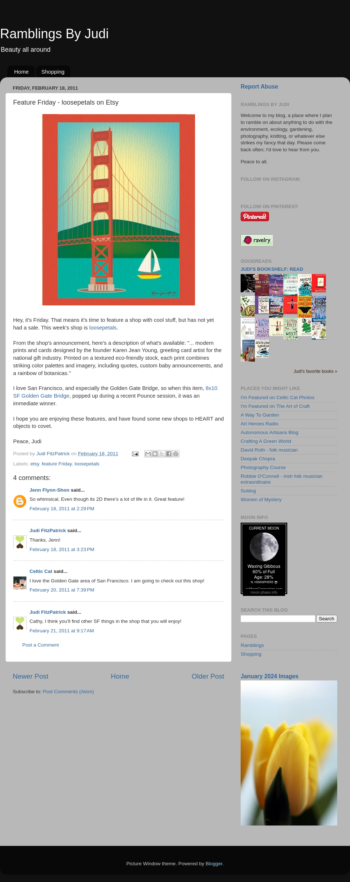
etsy (34, 464)
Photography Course (263, 467)
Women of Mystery (261, 499)
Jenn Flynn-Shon (50, 490)
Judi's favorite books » (315, 371)
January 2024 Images (270, 676)
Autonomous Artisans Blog (269, 432)
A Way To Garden (260, 415)
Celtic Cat (41, 571)
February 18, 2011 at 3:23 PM (62, 549)
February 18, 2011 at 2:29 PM (62, 508)
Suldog (248, 490)
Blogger (214, 863)
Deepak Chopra (258, 458)
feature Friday (57, 464)
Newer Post (30, 676)
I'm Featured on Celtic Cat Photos (277, 397)
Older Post (208, 676)
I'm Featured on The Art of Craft (275, 406)
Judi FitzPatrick (48, 530)
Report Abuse (259, 86)
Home (21, 72)
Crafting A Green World (266, 441)
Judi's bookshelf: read (272, 269)
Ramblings (252, 645)
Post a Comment (40, 645)
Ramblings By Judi (54, 33)
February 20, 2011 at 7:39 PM (62, 590)
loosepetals (103, 328)
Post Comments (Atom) (68, 691)
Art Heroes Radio (260, 423)
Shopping (53, 72)
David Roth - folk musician (269, 450)
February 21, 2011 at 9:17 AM (62, 630)
